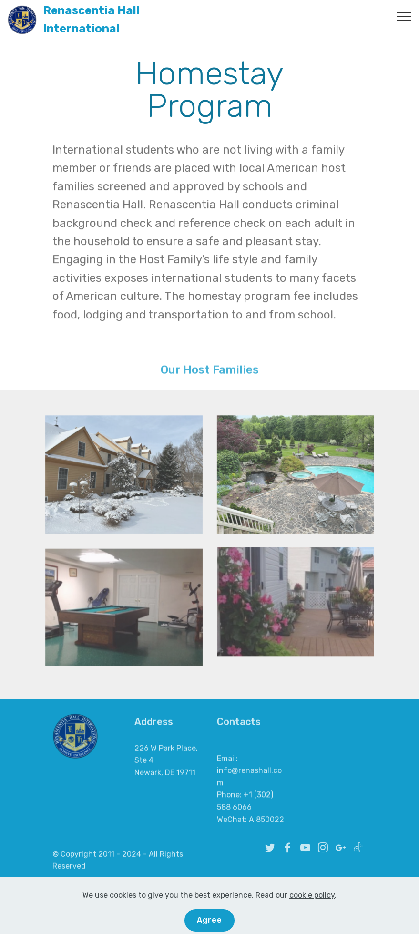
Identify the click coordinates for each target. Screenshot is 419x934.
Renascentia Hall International (91, 20)
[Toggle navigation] (404, 15)
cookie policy (312, 921)
